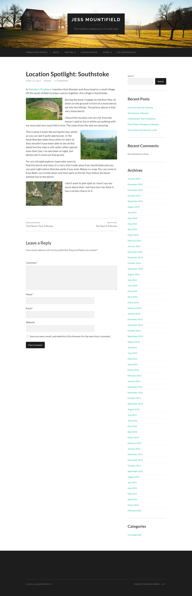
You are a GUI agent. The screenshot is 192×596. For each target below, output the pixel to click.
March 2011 (133, 505)
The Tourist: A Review (106, 224)
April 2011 (132, 499)
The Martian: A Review (138, 113)
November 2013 (135, 325)
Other (106, 52)
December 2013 (135, 319)
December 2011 (135, 454)
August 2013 (134, 341)
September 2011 (135, 471)
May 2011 (132, 493)
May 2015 (132, 223)
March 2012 (133, 437)
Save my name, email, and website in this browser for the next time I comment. (70, 336)
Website (30, 322)
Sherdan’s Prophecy (40, 89)
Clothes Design (89, 52)
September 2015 (135, 201)
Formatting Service (36, 52)
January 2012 (134, 448)
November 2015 (135, 190)
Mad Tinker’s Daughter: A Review (143, 124)
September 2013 (135, 336)
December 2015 (135, 184)
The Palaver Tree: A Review (39, 224)
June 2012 (132, 420)
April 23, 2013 (33, 81)
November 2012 (135, 392)
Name (30, 294)
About (56, 52)
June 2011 (132, 488)
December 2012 (135, 387)
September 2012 (135, 403)
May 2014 (132, 291)
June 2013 (132, 353)
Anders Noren (151, 584)
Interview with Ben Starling (140, 107)
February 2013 (134, 375)
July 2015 (132, 212)
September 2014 (135, 268)
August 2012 (134, 409)
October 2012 (134, 398)
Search (131, 76)
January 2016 (134, 178)
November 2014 (135, 257)
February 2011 (134, 510)
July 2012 (132, 415)
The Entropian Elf (126, 52)
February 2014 (134, 308)
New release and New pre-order (142, 130)
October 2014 (134, 263)
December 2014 (135, 252)
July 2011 (132, 482)
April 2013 (132, 364)
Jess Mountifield (96, 19)
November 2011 (135, 460)
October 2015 (134, 195)
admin (47, 81)
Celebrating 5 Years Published (141, 118)
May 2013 (132, 358)
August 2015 (134, 206)
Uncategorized (134, 534)
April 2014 (132, 297)
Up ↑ (164, 584)
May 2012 (132, 426)
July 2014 (132, 280)
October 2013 (134, 330)
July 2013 (132, 347)
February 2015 (134, 240)
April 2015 (132, 229)
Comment (32, 262)
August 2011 (134, 477)
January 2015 (134, 246)
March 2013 (133, 370)
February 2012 (134, 443)
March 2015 (133, 235)
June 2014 (132, 285)
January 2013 (134, 381)
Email (29, 308)
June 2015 (132, 218)
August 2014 (134, 274)
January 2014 (134, 313)
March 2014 (133, 302)
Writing (69, 52)
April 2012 (132, 431)
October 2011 (134, 465)
